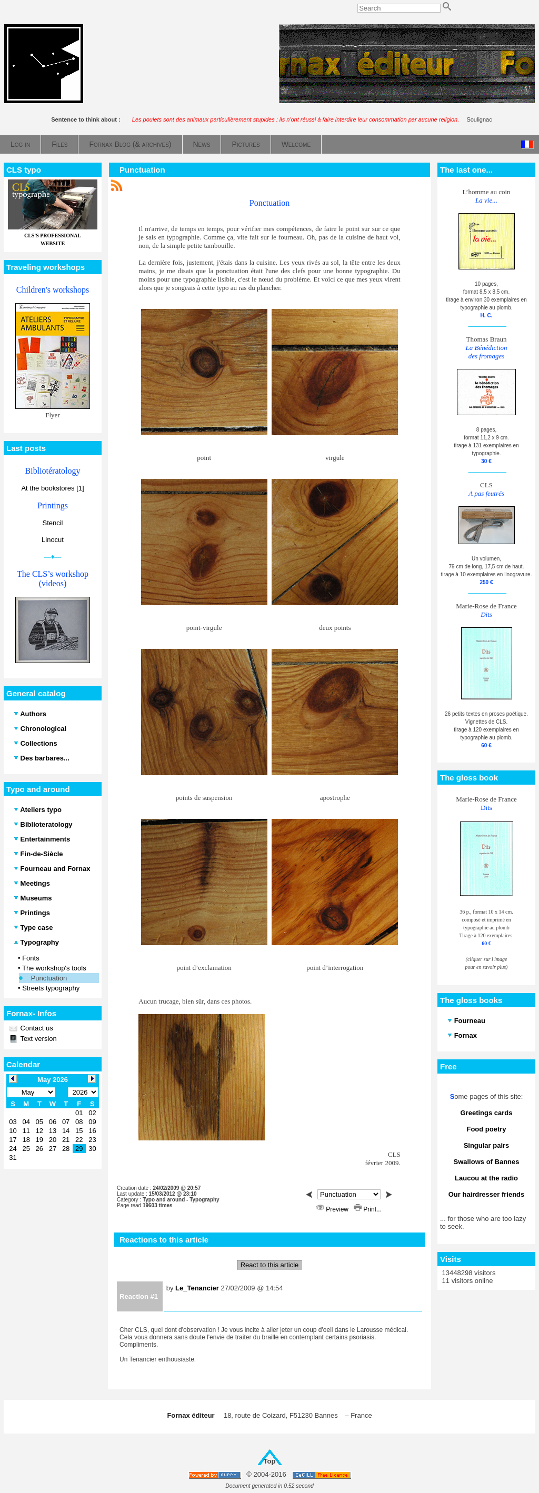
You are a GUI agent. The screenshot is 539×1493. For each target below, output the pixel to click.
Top (270, 1461)
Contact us (35, 1028)
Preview (333, 1209)
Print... (368, 1209)
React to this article (270, 1265)
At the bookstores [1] (52, 488)
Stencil (52, 523)
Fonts (30, 958)
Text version (37, 1039)
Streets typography (50, 988)
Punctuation (49, 978)
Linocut (53, 540)
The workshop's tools (54, 968)
